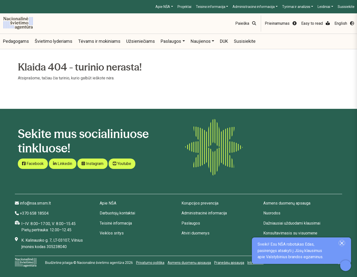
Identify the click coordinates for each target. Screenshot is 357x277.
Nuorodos (271, 213)
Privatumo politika (150, 263)
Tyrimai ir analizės (296, 7)
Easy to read (315, 23)
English (344, 23)
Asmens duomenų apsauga (286, 203)
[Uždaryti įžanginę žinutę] (342, 243)
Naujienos (201, 41)
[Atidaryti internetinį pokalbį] (345, 265)
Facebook (33, 163)
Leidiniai (324, 7)
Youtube (122, 163)
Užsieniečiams (140, 41)
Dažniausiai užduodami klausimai (291, 223)
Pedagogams (16, 41)
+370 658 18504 (34, 213)
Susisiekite (346, 7)
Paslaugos (171, 41)
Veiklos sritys (112, 233)
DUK (224, 41)
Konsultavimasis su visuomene (290, 233)
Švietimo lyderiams (53, 41)
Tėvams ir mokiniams (99, 41)
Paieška (245, 23)
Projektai (184, 7)
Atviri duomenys (195, 233)
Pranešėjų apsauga (229, 263)
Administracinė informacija (254, 7)
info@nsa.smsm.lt (35, 203)
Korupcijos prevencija (199, 203)
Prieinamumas (281, 23)
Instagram (92, 163)
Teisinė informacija (210, 7)
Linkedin (62, 163)
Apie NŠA (162, 7)
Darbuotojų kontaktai (117, 213)
